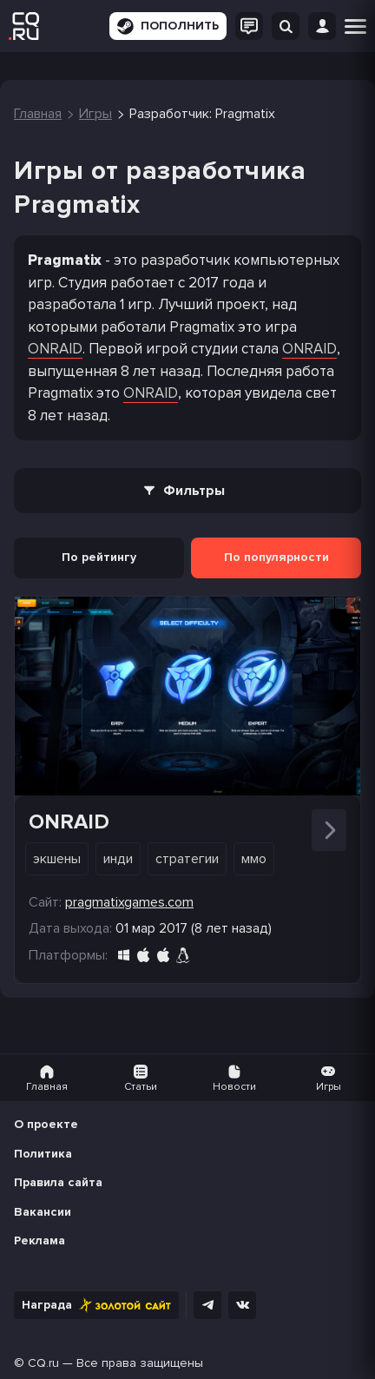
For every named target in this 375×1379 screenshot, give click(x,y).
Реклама (39, 1240)
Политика (43, 1153)
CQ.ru (43, 1363)
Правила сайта (58, 1182)
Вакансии (42, 1211)
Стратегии (187, 859)
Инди (118, 859)
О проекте (46, 1124)
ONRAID (55, 349)
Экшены (57, 859)
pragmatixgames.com (129, 902)
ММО (253, 859)
